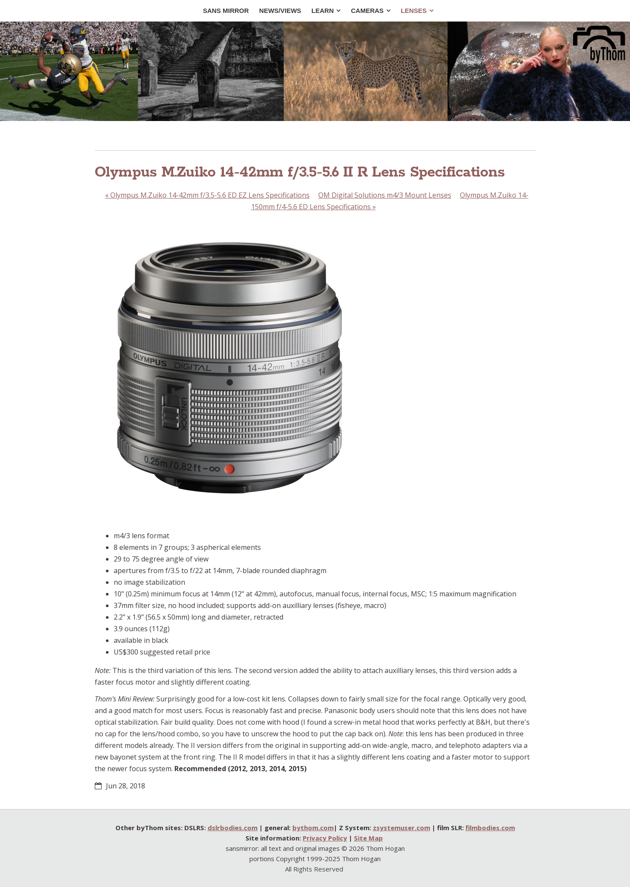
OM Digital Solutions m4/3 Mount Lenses (384, 195)
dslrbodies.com (233, 827)
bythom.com (313, 827)
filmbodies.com (490, 827)
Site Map (368, 838)
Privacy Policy (325, 838)
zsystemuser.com (401, 827)
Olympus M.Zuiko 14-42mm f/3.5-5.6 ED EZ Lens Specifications (207, 195)
